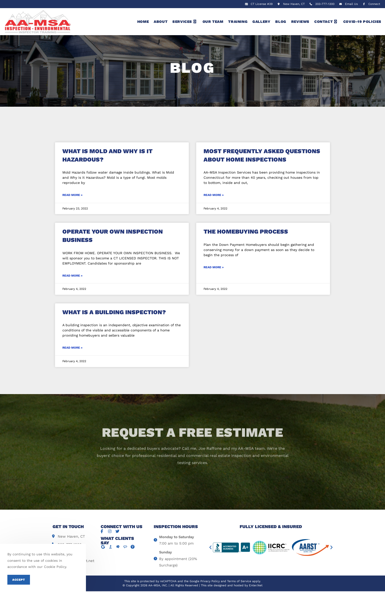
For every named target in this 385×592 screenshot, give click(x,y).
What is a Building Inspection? (114, 312)
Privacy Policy (210, 582)
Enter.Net (255, 586)
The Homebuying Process (246, 231)
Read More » (72, 195)
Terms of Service (239, 582)
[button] (210, 547)
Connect (370, 4)
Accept (18, 579)
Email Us (351, 4)
